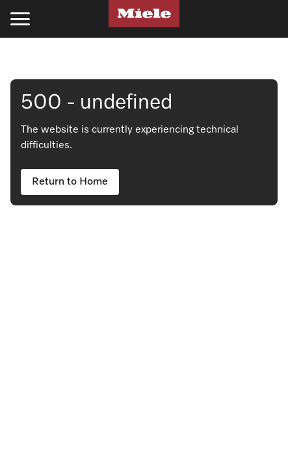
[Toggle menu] (20, 18)
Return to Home (70, 182)
